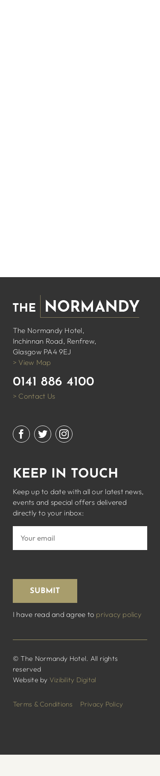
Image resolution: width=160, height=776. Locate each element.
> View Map (32, 362)
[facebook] (21, 434)
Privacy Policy (101, 704)
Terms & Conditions (43, 704)
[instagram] (64, 434)
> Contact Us (34, 395)
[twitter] (42, 434)
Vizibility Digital (72, 679)
